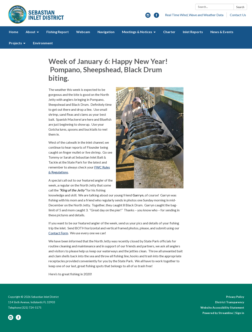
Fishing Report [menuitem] (57, 32)
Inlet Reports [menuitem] (193, 32)
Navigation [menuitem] (106, 32)
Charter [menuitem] (169, 32)
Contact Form (58, 233)
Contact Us (238, 15)
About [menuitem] (30, 32)
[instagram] (148, 16)
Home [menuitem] (13, 32)
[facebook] (156, 16)
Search (240, 7)
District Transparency (229, 302)
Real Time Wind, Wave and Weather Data (194, 15)
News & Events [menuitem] (221, 32)
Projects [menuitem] (15, 43)
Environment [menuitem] (43, 43)
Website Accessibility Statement (222, 307)
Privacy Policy (235, 296)
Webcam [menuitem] (83, 32)
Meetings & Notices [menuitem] (137, 32)
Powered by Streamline (218, 313)
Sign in (239, 313)
